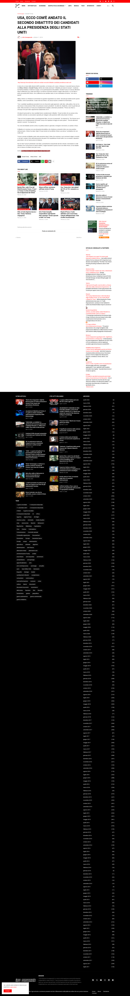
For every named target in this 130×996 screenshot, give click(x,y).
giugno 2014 (98, 855)
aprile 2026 (98, 400)
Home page (20, 13)
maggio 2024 (98, 474)
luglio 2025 (98, 429)
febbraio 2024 (98, 483)
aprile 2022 (98, 554)
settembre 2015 (98, 807)
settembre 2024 (98, 461)
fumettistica (20, 593)
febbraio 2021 (98, 598)
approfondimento (22, 563)
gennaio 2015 (98, 832)
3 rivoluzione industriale (23, 514)
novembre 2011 (98, 954)
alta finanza (30, 547)
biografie (19, 572)
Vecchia (78, 237)
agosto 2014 (98, 848)
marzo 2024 (98, 480)
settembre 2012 (98, 922)
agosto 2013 (98, 887)
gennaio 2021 (98, 602)
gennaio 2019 (98, 679)
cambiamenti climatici (23, 575)
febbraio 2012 (98, 944)
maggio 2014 (98, 858)
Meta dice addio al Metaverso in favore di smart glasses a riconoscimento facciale (104, 198)
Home (17, 1)
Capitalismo (37, 526)
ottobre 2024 (98, 458)
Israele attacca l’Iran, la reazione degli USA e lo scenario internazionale (68, 478)
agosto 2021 (98, 579)
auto (18, 569)
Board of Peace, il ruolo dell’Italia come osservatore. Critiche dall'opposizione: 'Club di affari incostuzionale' (70, 214)
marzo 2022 (98, 557)
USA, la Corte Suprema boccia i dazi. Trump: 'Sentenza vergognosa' (26, 213)
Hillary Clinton (33, 156)
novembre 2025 (98, 416)
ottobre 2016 (98, 765)
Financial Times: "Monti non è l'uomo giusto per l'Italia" (70, 421)
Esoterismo (20, 538)
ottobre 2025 (98, 419)
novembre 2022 (98, 531)
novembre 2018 (98, 685)
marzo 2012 (98, 941)
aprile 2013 (98, 900)
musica (76, 5)
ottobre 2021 (98, 573)
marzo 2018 (98, 711)
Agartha (19, 517)
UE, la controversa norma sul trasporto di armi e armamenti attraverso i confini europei (104, 166)
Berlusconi (41, 523)
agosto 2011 (98, 964)
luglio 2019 (98, 659)
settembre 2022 (98, 538)
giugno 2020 (98, 624)
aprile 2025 (98, 438)
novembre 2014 (98, 839)
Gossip (19, 541)
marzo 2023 (98, 518)
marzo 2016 (98, 787)
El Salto (88, 374)
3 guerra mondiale (28, 511)
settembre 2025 (98, 422)
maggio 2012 (98, 935)
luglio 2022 (98, 544)
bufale (33, 572)
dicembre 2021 (98, 566)
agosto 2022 (98, 541)
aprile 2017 (98, 746)
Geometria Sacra (37, 538)
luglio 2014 (98, 851)
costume (32, 581)
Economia (42, 5)
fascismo (27, 590)
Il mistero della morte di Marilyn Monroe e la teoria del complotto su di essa (69, 438)
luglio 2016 (98, 775)
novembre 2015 (98, 800)
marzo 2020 (98, 634)
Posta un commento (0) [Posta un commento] (48, 231)
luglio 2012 (98, 928)
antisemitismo (21, 559)
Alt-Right (36, 517)
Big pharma (20, 526)
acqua (25, 541)
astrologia (33, 566)
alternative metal (21, 550)
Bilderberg (29, 526)
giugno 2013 (98, 893)
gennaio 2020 (98, 640)
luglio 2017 (98, 736)
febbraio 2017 (98, 752)
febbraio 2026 (98, 406)
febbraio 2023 (98, 522)
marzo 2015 (98, 826)
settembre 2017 (98, 730)
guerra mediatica (21, 599)
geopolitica (35, 593)
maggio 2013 (98, 896)
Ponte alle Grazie (103, 233)
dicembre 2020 (98, 605)
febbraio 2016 (98, 791)
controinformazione (22, 581)
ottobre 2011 (98, 957)
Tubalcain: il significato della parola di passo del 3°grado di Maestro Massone (69, 448)
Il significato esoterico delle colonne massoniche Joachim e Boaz (69, 429)
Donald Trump (29, 13)
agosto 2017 (98, 733)
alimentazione (21, 547)
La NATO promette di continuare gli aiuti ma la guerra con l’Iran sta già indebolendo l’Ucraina (36, 484)
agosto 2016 (98, 771)
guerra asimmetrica (22, 596)
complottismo (35, 575)
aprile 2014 (98, 861)
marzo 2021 (98, 595)
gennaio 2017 (98, 755)
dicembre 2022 (98, 528)
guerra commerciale (35, 596)
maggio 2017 (98, 743)
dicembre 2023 (98, 490)
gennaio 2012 (98, 948)
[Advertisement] (99, 40)
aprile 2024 (98, 477)
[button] (108, 6)
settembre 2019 (98, 653)
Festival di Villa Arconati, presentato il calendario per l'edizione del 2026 (104, 176)
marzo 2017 (98, 749)
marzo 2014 (98, 864)
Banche (33, 523)
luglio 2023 (98, 506)
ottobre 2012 (98, 919)
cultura (19, 584)
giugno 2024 (98, 470)
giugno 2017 (98, 739)
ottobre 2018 (98, 688)
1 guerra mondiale (22, 504)
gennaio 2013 (98, 909)
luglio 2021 (98, 582)
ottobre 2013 (98, 880)
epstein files (32, 5)
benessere (36, 569)
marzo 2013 (98, 903)
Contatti (34, 1)
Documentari (36, 535)
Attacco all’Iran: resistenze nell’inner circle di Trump (47, 188)
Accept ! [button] (7, 991)
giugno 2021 (98, 586)
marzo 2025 (98, 442)
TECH (82, 5)
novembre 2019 (98, 647)
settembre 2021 (98, 576)
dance (25, 584)
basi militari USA (26, 569)
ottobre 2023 (98, 496)
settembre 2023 (98, 499)
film (34, 590)
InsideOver (89, 362)
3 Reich (19, 511)
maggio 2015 (98, 819)
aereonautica (33, 541)
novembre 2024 (98, 454)
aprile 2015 (98, 823)
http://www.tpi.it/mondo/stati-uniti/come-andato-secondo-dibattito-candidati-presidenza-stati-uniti (44, 82)
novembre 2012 (98, 916)
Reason (88, 294)
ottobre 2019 (98, 650)
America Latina (21, 520)
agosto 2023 (98, 502)
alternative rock (33, 550)
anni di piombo (30, 556)
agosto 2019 (98, 656)
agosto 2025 (98, 426)
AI (33, 514)
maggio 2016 (98, 781)
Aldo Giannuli (102, 221)
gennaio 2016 (98, 794)
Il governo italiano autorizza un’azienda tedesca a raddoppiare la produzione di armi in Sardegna (104, 209)
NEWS (23, 5)
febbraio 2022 (98, 560)
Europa (28, 538)
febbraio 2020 (98, 637)
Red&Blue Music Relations (93, 347)
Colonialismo (32, 529)
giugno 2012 (98, 932)
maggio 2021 (98, 589)
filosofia (40, 590)
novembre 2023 (98, 493)
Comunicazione (21, 532)
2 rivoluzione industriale (36, 507)
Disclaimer (27, 1)
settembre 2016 (98, 768)
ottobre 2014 (98, 842)
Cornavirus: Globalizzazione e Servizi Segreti (104, 224)
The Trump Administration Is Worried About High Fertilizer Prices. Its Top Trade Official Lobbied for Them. (98, 297)
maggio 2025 (98, 435)
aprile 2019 (98, 669)
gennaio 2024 (98, 486)
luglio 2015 (98, 813)
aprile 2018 (98, 707)
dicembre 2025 (98, 413)
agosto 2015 (98, 810)
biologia (26, 572)
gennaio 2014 (98, 871)
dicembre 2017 (98, 720)
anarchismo (20, 556)
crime (39, 581)
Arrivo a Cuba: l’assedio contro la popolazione (98, 363)
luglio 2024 (98, 467)
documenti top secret (23, 587)
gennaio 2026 (98, 409)
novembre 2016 (98, 762)
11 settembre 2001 (22, 507)
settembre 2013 (98, 884)
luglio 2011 (98, 967)
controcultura (30, 578)
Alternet (88, 254)
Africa (38, 514)
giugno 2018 (98, 701)
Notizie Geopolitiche (91, 310)
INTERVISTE (90, 5)
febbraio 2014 (98, 867)
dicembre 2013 (98, 874)
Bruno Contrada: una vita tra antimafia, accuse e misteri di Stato (36, 493)
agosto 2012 (98, 925)
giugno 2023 (98, 509)
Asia (18, 523)
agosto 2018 (98, 695)
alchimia (27, 544)
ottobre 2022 (98, 534)
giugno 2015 (98, 816)
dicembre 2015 (98, 797)
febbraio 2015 (98, 829)
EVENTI (99, 5)
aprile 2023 (98, 515)
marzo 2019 (98, 672)
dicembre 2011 (98, 951)
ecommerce (34, 587)
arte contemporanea (22, 566)
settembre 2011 (98, 960)
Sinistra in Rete (90, 269)
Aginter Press (27, 517)
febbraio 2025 (98, 445)
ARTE (70, 5)
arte (30, 563)
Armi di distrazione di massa (94, 326)
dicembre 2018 (98, 682)
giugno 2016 (98, 778)
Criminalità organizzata (23, 535)
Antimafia (30, 520)
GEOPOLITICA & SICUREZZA (56, 5)
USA (40, 156)
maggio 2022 (98, 550)
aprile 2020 (98, 630)
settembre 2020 (98, 614)
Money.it (88, 335)
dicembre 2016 (98, 759)
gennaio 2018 (98, 717)
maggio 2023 (98, 512)
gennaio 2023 (98, 525)
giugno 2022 (98, 547)
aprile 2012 (98, 938)
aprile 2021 (98, 592)
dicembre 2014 (98, 835)
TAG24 (88, 283)
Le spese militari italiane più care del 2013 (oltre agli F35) (69, 400)
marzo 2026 (98, 403)
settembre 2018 (98, 691)
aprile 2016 (98, 784)
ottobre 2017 (98, 727)
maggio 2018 (98, 704)
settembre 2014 (98, 845)
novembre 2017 (98, 723)
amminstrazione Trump (23, 553)
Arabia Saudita (40, 520)
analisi (34, 553)
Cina (18, 529)
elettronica (20, 590)
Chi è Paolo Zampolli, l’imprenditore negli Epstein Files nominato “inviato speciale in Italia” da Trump (48, 214)
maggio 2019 (98, 666)
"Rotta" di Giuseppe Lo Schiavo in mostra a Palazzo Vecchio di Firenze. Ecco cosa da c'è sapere (35, 465)
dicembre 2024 (98, 451)
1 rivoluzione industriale (36, 504)
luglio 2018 (98, 698)
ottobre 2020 (98, 611)
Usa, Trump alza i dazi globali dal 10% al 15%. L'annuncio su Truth (70, 189)
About (21, 1)
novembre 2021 (98, 570)
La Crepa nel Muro (91, 324)
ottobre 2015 (98, 803)
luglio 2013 (98, 890)
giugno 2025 (98, 432)
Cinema (24, 529)
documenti (32, 584)
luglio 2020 (98, 621)
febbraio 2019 (98, 675)
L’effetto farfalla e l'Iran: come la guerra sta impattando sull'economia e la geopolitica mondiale (70, 487)
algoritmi (35, 544)
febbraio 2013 (98, 906)
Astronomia (25, 523)
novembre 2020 (98, 608)
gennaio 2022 (98, 563)
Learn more (13, 987)
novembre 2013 (98, 877)
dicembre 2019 (98, 643)
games (28, 593)
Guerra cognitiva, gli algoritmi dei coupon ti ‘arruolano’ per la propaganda (102, 186)
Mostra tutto (89, 387)
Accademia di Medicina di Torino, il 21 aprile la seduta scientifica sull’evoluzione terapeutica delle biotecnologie (36, 413)
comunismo (20, 578)
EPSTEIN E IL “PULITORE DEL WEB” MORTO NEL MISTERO (103, 146)
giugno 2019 (98, 663)
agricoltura (20, 544)
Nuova (18, 237)
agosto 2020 (98, 618)
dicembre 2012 (98, 912)
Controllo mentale (33, 532)
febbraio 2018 (98, 714)
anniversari (40, 556)
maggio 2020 (98, 627)
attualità (41, 566)
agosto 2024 (98, 464)
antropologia (30, 559)
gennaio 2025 (98, 448)
